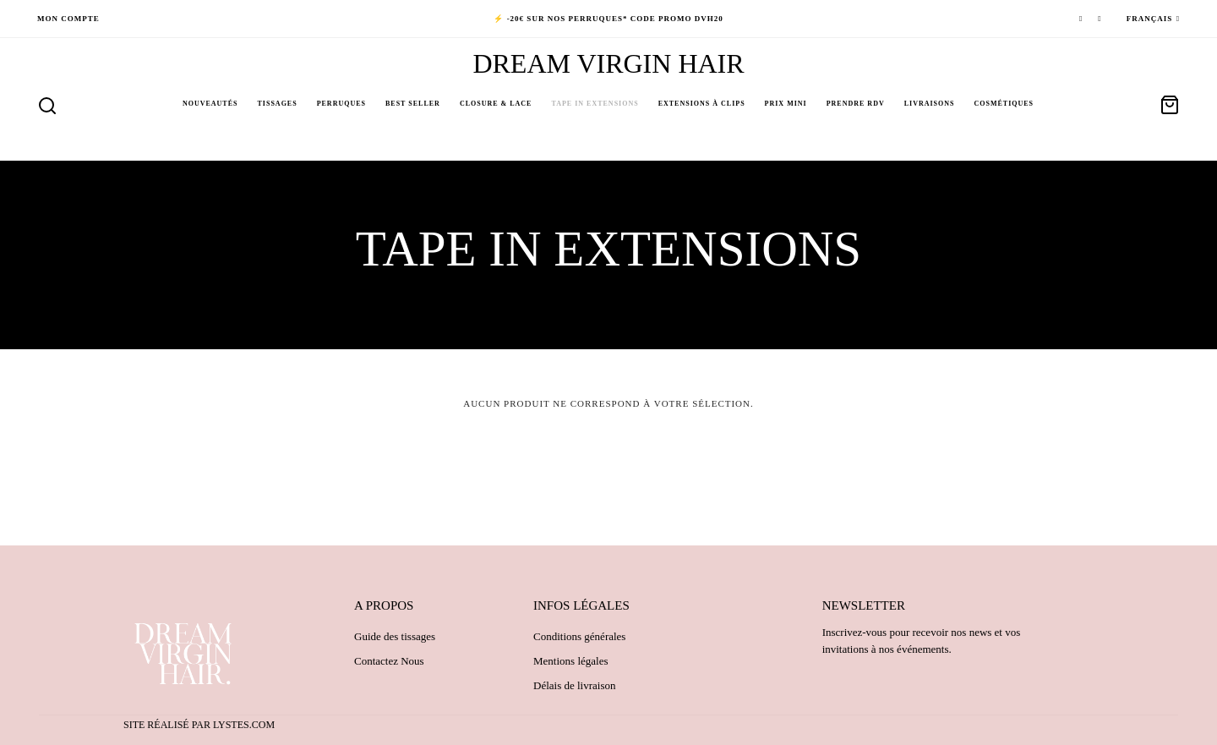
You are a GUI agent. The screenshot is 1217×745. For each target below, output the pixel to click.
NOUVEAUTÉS (210, 103)
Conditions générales (579, 636)
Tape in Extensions (594, 103)
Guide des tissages (394, 636)
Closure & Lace (496, 103)
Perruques (341, 103)
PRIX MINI (786, 103)
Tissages (277, 103)
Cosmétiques (1004, 103)
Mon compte (68, 18)
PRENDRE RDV (856, 103)
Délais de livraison (574, 685)
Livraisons (929, 103)
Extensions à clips (701, 103)
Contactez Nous (389, 661)
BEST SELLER (412, 103)
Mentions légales (570, 661)
